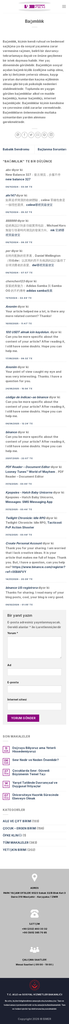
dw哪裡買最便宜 (43, 265)
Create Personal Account (24, 543)
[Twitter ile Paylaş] (31, 135)
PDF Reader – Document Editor (28, 467)
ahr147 (10, 195)
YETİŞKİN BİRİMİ (15, 850)
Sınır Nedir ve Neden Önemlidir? (35, 760)
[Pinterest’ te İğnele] (44, 135)
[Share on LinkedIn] (51, 135)
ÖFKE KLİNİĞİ (12, 835)
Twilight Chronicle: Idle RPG (25, 518)
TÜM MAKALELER (16, 842)
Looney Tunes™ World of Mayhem (30, 472)
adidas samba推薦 (39, 290)
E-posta (13, 682)
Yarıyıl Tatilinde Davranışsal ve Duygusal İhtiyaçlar (34, 784)
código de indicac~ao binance (27, 397)
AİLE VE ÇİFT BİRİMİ (17, 821)
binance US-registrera (22, 588)
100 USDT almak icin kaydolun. (27, 332)
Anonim (11, 306)
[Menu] (64, 6)
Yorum (12, 633)
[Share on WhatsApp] (18, 135)
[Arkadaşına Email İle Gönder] (38, 135)
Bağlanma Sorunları (52, 149)
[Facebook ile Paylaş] (25, 135)
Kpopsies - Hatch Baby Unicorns (29, 492)
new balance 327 (18, 179)
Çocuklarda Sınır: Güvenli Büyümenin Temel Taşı (30, 772)
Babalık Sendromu (16, 149)
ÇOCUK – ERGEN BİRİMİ (19, 828)
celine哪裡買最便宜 (39, 205)
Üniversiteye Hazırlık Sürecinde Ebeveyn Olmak (35, 796)
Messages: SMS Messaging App (29, 502)
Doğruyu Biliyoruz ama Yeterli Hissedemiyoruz (34, 749)
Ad (9, 665)
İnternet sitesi (17, 699)
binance (11, 432)
